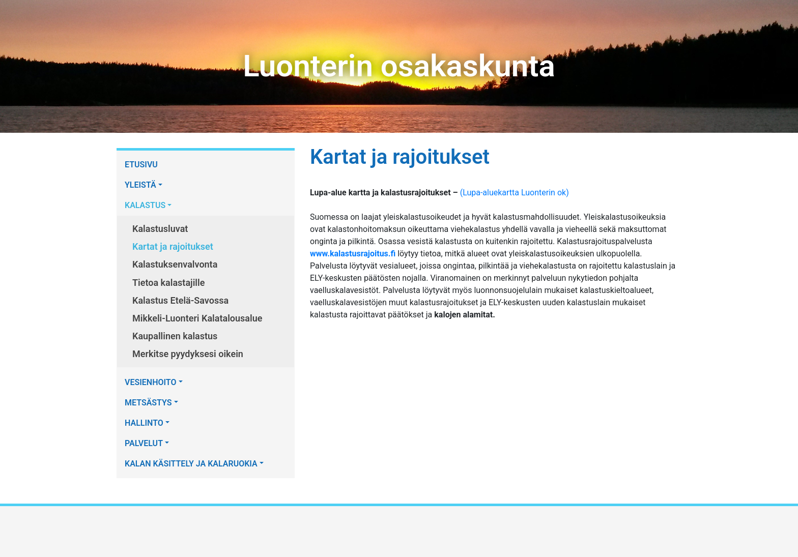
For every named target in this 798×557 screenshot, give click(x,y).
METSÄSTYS (148, 402)
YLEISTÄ (140, 185)
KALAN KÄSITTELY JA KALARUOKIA (191, 463)
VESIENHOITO (151, 382)
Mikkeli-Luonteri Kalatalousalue (197, 318)
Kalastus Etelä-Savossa (180, 300)
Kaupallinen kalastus (174, 336)
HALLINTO (144, 423)
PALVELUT (144, 443)
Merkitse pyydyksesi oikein (187, 353)
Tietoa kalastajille (168, 282)
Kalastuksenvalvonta (174, 264)
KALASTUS (145, 205)
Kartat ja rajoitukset (172, 246)
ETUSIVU (141, 164)
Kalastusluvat (160, 228)
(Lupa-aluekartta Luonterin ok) (514, 192)
